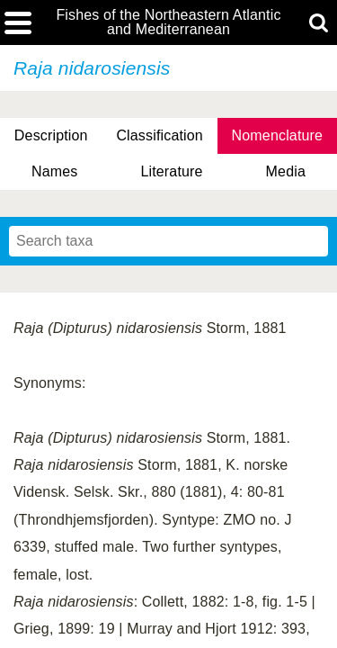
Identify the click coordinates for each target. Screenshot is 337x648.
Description (51, 135)
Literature (171, 171)
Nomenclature (278, 135)
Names (54, 171)
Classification (159, 135)
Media (286, 171)
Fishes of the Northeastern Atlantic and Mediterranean (168, 22)
